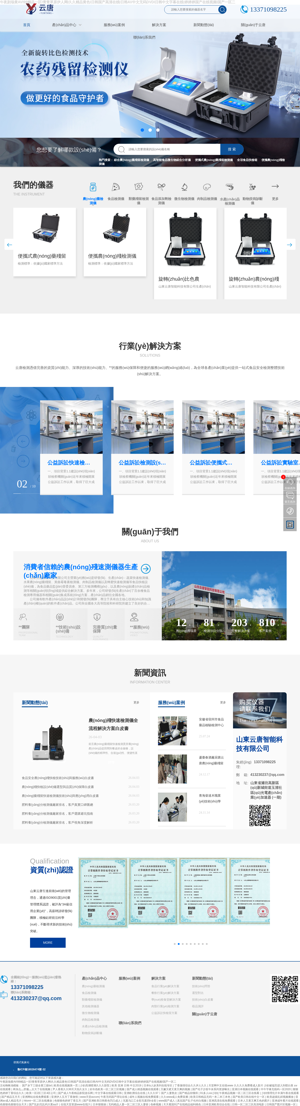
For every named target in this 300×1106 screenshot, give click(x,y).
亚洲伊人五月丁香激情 (65, 1096)
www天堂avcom (89, 1096)
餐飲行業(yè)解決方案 (165, 993)
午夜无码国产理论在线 (114, 1096)
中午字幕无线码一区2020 (276, 1089)
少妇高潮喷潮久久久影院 (95, 1085)
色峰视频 (156, 1104)
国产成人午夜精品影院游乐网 (75, 1093)
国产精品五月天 (11, 1096)
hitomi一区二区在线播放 (38, 1100)
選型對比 (198, 993)
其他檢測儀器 (90, 1006)
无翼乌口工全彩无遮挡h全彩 (140, 1100)
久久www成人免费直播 (175, 1096)
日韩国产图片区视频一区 (281, 1104)
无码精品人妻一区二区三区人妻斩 (128, 1104)
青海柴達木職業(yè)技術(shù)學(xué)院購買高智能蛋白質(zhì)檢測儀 (212, 799)
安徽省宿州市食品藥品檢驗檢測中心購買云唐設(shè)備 (212, 722)
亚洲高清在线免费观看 (222, 1100)
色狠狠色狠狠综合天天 (13, 1104)
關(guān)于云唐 (204, 1014)
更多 (136, 702)
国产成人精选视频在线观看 (143, 1089)
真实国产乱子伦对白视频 (192, 1100)
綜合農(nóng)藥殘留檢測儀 (131, 160)
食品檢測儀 (89, 993)
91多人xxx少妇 (209, 1093)
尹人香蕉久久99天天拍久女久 (70, 1089)
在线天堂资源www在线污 (76, 1104)
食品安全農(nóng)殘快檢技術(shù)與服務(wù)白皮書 (58, 778)
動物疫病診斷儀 (92, 1033)
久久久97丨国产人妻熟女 (162, 1093)
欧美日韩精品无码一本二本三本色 (210, 1096)
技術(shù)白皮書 (202, 999)
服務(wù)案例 (129, 978)
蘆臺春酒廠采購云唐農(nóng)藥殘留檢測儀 (211, 761)
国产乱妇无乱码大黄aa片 (44, 1104)
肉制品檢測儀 (90, 1019)
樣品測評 (198, 1006)
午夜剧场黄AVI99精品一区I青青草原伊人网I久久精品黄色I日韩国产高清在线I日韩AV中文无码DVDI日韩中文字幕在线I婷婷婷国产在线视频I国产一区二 (88, 1081)
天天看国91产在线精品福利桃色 (182, 1104)
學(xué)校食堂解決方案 (166, 999)
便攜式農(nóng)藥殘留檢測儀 (214, 160)
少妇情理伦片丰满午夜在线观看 (280, 1093)
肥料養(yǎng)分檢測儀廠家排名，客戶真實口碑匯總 (57, 804)
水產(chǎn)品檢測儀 (94, 1026)
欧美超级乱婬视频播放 (280, 1096)
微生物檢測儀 (90, 1013)
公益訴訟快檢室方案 (164, 1013)
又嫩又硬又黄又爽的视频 (176, 1089)
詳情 (111, 762)
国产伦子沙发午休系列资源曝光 (211, 1089)
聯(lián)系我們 (130, 1023)
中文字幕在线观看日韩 (108, 1093)
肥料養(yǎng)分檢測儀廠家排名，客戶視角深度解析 (57, 822)
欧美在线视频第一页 (66, 1085)
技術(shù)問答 (201, 986)
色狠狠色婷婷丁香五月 (68, 1100)
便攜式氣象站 (21, 1062)
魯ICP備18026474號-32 (31, 1069)
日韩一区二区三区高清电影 (248, 1104)
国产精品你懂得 (189, 1093)
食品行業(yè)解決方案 (165, 986)
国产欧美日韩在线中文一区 (249, 1096)
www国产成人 (167, 1100)
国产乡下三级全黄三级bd (37, 1085)
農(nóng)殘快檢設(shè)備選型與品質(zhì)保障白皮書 (58, 787)
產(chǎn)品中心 (94, 978)
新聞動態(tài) (202, 978)
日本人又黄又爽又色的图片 (254, 1100)
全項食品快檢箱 (247, 160)
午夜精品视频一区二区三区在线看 (239, 1093)
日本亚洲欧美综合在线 (217, 1104)
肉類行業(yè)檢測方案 (165, 1006)
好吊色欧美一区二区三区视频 (107, 1089)
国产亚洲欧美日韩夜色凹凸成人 (102, 1100)
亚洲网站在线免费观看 (36, 1096)
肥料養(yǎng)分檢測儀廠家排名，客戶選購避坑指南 (57, 813)
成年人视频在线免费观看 (144, 1096)
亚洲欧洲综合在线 (135, 1093)
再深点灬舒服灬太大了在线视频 (32, 1089)
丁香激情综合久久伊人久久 (190, 1085)
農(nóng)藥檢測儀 (93, 986)
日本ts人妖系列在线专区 (158, 1085)
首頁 (26, 25)
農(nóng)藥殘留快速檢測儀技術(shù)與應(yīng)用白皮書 (60, 796)
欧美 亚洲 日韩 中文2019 (127, 1085)
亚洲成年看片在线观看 (285, 1100)
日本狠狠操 (100, 1104)
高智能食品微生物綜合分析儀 (172, 160)
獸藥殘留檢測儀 (92, 999)
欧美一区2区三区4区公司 (41, 1093)
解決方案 (158, 978)
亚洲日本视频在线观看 (245, 1089)
